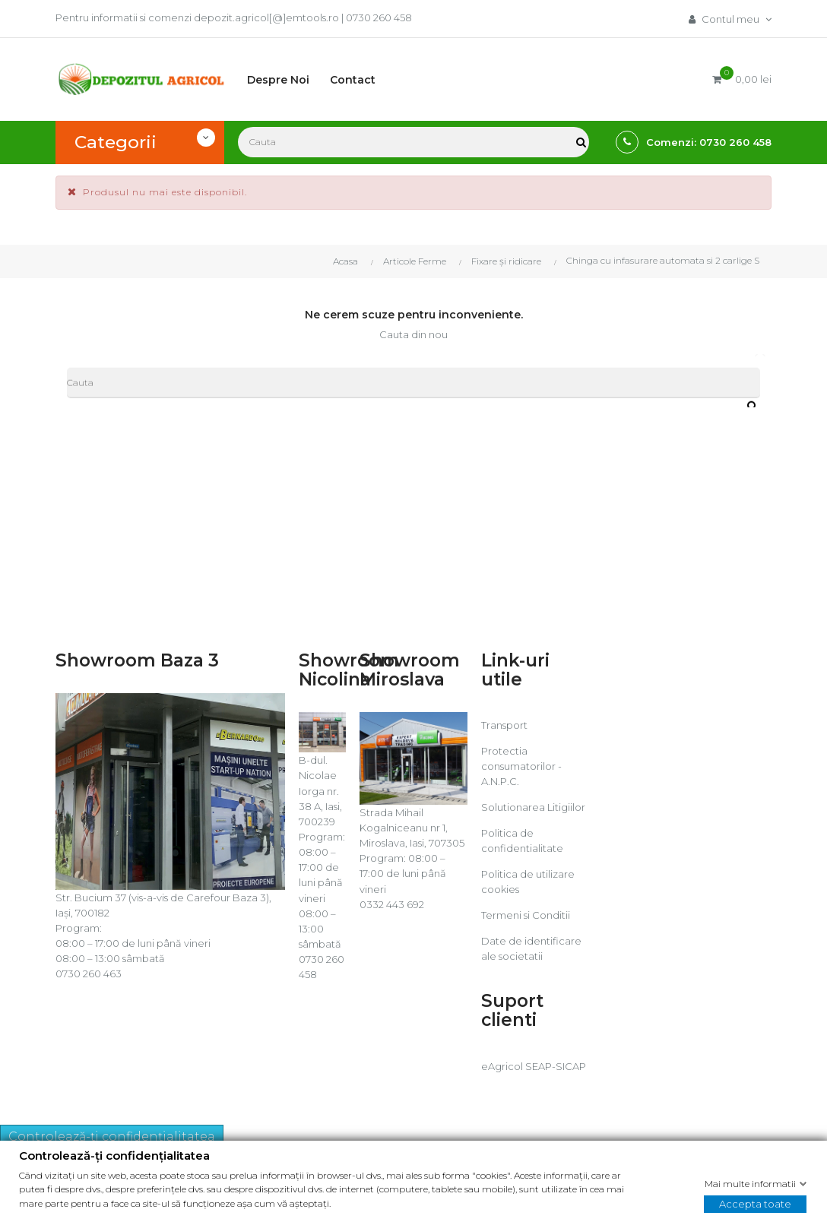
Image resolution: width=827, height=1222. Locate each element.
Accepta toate (755, 1203)
